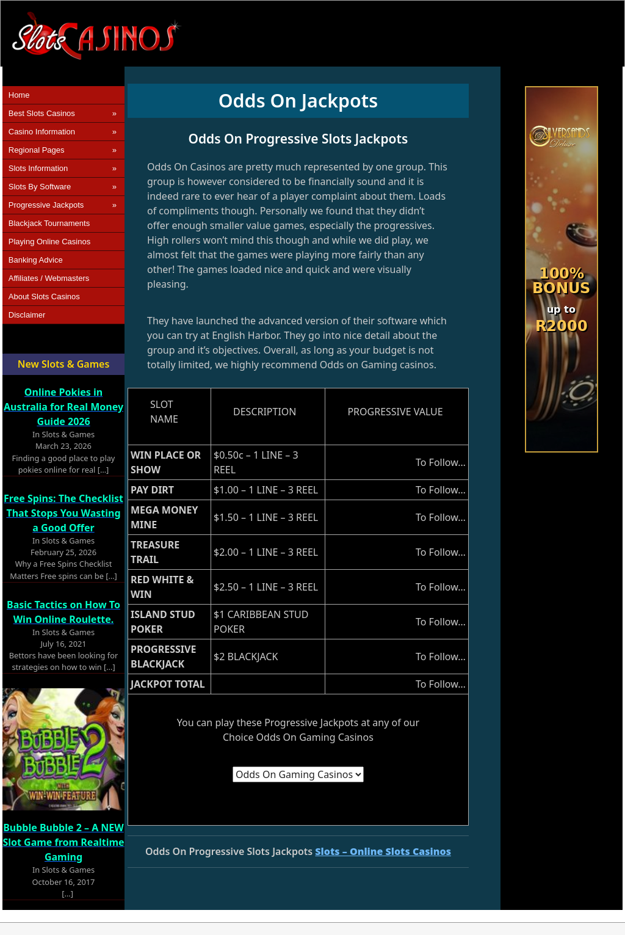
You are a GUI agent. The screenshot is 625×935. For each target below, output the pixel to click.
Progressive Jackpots (46, 204)
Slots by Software (40, 186)
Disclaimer (27, 314)
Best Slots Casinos (42, 113)
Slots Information (38, 168)
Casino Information (42, 131)
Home (19, 95)
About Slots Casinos (44, 296)
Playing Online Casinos (49, 241)
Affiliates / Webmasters (49, 278)
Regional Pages (37, 150)
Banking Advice (36, 259)
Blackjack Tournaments (49, 223)
